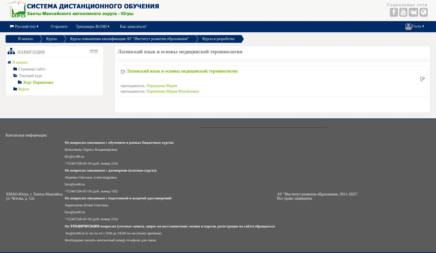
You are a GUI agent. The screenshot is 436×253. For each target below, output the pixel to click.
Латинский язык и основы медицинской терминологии (182, 71)
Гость (415, 27)
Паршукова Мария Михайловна (173, 91)
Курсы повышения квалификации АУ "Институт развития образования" (129, 39)
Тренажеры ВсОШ (93, 26)
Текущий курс (30, 76)
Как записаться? (133, 26)
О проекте (59, 26)
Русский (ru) (24, 26)
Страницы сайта (31, 69)
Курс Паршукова (38, 82)
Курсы (51, 39)
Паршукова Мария (162, 86)
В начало (25, 39)
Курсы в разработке (218, 39)
